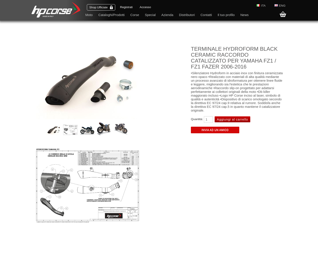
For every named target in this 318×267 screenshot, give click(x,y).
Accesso (145, 7)
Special (150, 15)
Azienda (167, 15)
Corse (134, 15)
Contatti (206, 15)
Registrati (126, 7)
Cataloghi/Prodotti (111, 15)
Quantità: (197, 119)
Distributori (187, 15)
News (244, 15)
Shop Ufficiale (101, 7)
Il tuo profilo (226, 15)
